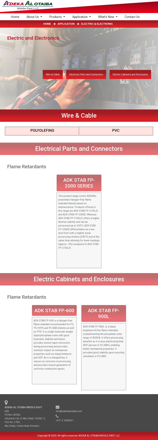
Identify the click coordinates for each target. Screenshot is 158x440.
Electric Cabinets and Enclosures (130, 74)
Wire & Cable (53, 74)
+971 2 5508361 (65, 421)
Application (80, 17)
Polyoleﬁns (42, 130)
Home (16, 17)
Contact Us (132, 17)
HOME (47, 23)
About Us (33, 17)
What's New (106, 17)
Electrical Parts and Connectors (86, 74)
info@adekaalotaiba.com (69, 411)
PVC (115, 130)
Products (55, 17)
